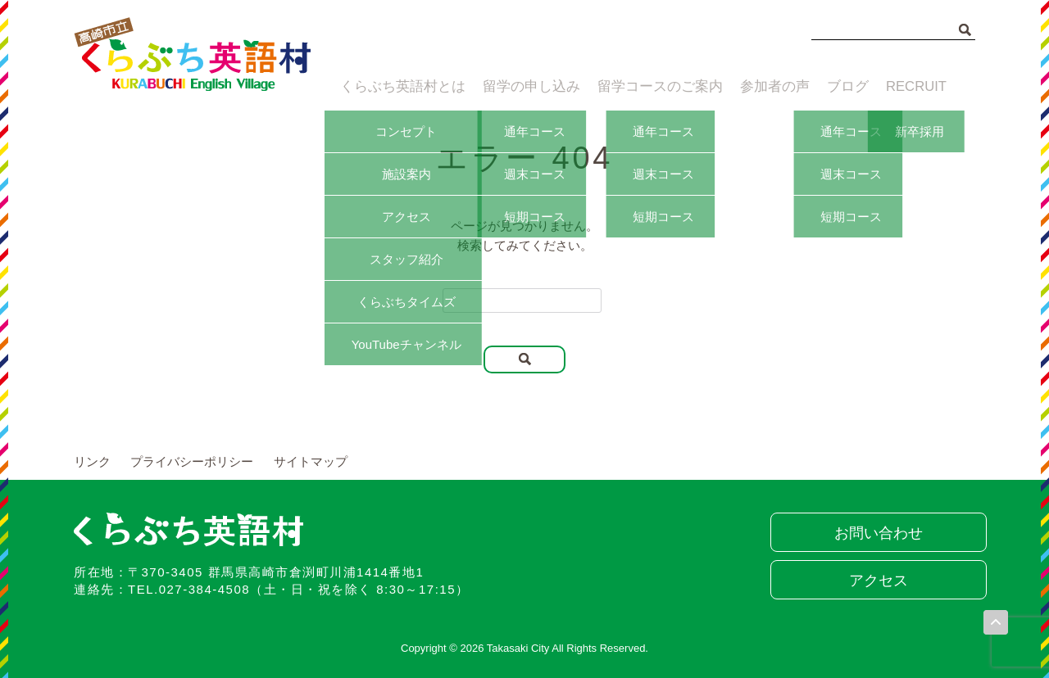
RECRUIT (919, 88)
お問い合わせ (873, 533)
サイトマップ (310, 461)
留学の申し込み (523, 88)
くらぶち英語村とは (395, 88)
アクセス (872, 580)
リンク (92, 461)
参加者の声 (766, 88)
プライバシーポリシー (191, 461)
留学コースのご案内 (650, 88)
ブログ (844, 88)
